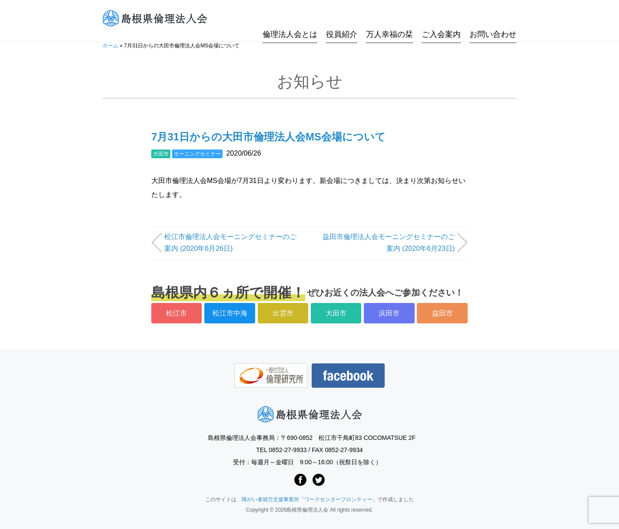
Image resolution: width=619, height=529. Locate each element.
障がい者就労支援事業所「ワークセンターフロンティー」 (309, 499)
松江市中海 (230, 313)
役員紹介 (341, 18)
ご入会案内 (441, 18)
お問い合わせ (492, 18)
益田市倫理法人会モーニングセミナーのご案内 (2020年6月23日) (389, 242)
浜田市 (389, 313)
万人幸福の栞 (389, 18)
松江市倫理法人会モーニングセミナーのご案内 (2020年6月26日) (230, 242)
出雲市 (283, 313)
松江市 (176, 313)
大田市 (161, 154)
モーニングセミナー (197, 154)
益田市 (442, 313)
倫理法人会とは (290, 18)
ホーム (110, 46)
